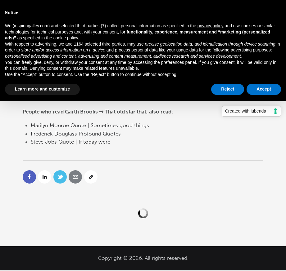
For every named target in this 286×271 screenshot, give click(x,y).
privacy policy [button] (210, 25)
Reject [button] (227, 89)
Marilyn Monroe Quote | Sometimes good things (90, 125)
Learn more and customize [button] (42, 89)
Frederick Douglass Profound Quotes (76, 134)
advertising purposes (251, 49)
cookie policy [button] (65, 37)
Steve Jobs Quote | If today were (70, 142)
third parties (113, 44)
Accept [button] (263, 89)
